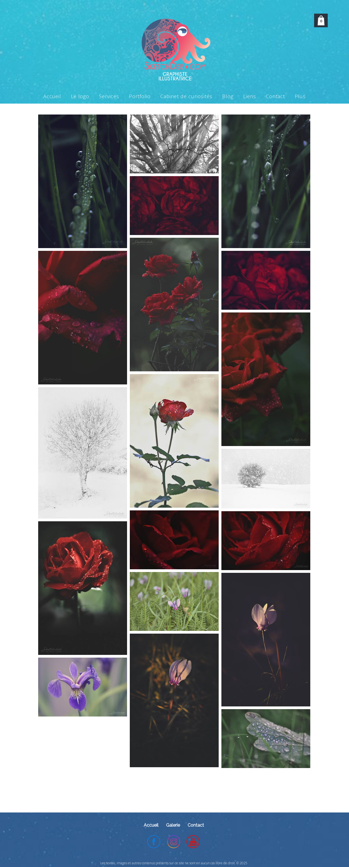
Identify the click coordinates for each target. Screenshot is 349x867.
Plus (300, 96)
